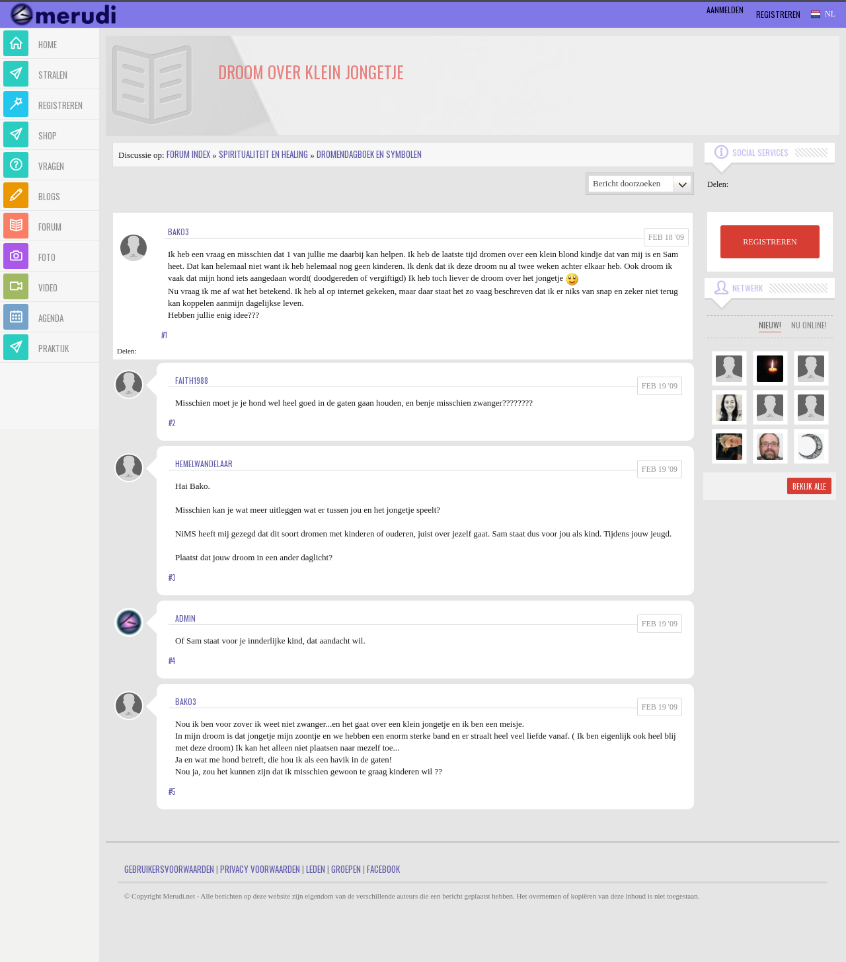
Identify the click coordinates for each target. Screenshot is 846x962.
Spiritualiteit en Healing (263, 154)
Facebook (383, 868)
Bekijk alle (809, 486)
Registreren (778, 14)
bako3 (178, 231)
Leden (315, 868)
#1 (164, 335)
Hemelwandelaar (204, 463)
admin (185, 618)
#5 (172, 791)
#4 (172, 660)
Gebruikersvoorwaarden (169, 868)
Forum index (188, 154)
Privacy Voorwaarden (260, 868)
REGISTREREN (769, 241)
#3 (172, 577)
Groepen (346, 868)
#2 (172, 423)
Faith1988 (191, 380)
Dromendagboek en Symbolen (369, 154)
